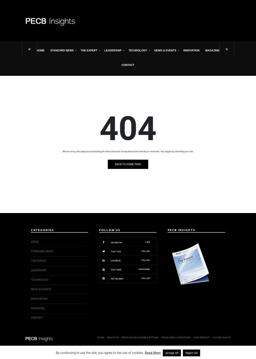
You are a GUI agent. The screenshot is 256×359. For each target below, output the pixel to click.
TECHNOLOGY (138, 50)
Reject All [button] (191, 353)
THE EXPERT (89, 50)
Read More (153, 353)
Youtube (124, 269)
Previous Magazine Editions (139, 337)
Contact (128, 65)
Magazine (212, 50)
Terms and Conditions (176, 337)
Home (40, 50)
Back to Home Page (128, 164)
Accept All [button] (171, 353)
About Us (113, 337)
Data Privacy (201, 337)
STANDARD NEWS (62, 50)
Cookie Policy (221, 337)
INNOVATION (191, 50)
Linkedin (124, 260)
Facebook (124, 242)
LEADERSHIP (112, 50)
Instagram (124, 278)
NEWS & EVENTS (165, 50)
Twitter (124, 251)
